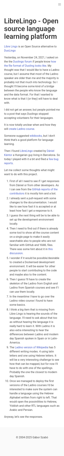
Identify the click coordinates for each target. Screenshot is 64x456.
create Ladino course (21, 129)
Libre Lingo (11, 46)
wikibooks (36, 135)
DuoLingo (10, 50)
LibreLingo (26, 151)
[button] (59, 4)
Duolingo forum (22, 61)
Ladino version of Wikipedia (31, 347)
